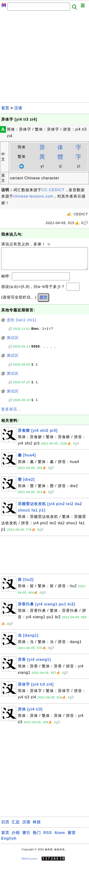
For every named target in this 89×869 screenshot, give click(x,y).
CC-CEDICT (53, 190)
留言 (72, 837)
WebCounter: (30, 863)
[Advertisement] (44, 57)
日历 (5, 827)
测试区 (13, 342)
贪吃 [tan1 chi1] (21, 325)
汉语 (18, 108)
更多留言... (11, 414)
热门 (37, 837)
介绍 (16, 837)
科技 (37, 827)
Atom (59, 837)
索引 (26, 837)
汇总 (16, 827)
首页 (5, 108)
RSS (47, 837)
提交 (43, 302)
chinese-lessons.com (33, 196)
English (9, 843)
